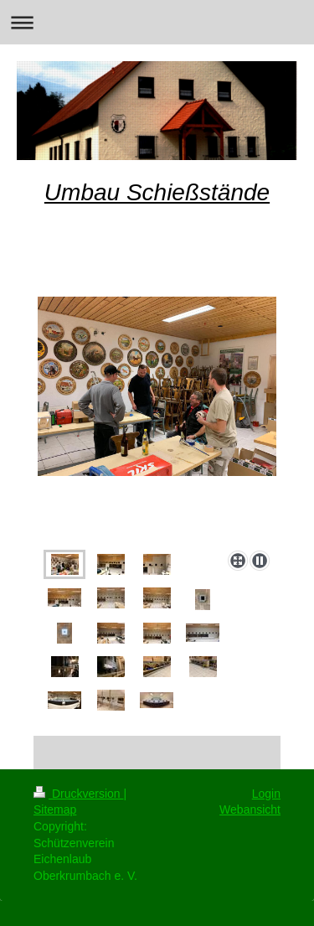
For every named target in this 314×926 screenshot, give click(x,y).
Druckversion (78, 793)
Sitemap (54, 809)
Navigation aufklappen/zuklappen (157, 22)
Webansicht (250, 809)
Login (266, 793)
